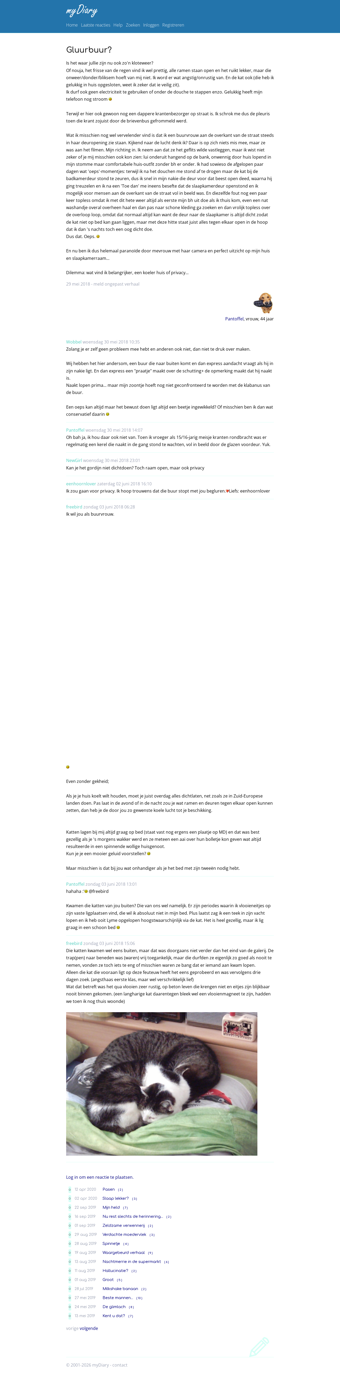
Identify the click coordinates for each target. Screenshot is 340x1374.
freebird (74, 507)
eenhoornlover (81, 484)
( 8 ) (131, 1307)
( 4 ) (126, 1244)
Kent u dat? (114, 1316)
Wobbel (74, 342)
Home (72, 25)
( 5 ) (119, 1280)
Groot (108, 1280)
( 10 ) (139, 1298)
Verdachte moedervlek (124, 1234)
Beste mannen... (118, 1298)
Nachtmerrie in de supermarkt (132, 1262)
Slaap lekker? (116, 1198)
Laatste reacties (95, 25)
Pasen (109, 1189)
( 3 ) (134, 1199)
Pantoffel (234, 319)
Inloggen (151, 25)
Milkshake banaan (120, 1289)
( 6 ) (166, 1262)
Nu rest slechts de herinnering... (133, 1216)
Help (118, 25)
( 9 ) (150, 1253)
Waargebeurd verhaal (124, 1252)
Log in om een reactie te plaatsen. (100, 1177)
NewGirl (74, 460)
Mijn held (111, 1207)
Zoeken (133, 25)
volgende (89, 1328)
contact (120, 1365)
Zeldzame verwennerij (124, 1225)
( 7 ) (125, 1208)
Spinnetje (111, 1243)
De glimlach (114, 1307)
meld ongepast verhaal (116, 284)
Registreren (173, 25)
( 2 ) (120, 1189)
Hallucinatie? (115, 1271)
